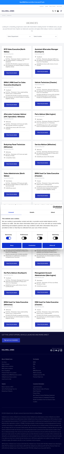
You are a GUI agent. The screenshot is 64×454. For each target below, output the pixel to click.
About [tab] (53, 212)
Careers (46, 6)
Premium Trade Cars (38, 377)
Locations (42, 6)
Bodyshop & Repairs (7, 391)
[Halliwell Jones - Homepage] (12, 11)
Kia (34, 366)
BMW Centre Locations (7, 366)
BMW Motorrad (37, 370)
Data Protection (37, 391)
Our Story (4, 362)
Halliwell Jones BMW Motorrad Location (12, 374)
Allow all (52, 245)
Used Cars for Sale (6, 379)
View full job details (11, 73)
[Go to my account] (55, 11)
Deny (11, 245)
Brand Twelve (38, 413)
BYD (34, 368)
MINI (34, 364)
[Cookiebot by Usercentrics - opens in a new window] (54, 207)
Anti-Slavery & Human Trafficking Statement (44, 395)
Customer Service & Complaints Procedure (44, 397)
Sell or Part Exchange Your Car (9, 389)
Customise (32, 245)
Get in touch (59, 6)
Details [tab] (32, 212)
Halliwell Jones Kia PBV (39, 374)
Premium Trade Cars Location (9, 372)
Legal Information (37, 387)
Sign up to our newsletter (11, 340)
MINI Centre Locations (7, 368)
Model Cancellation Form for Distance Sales (44, 399)
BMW (34, 362)
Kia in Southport (6, 370)
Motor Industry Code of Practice (41, 389)
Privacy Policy (36, 393)
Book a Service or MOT (7, 387)
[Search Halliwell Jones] (53, 11)
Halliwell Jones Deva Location (9, 377)
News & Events (52, 6)
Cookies (35, 401)
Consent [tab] (11, 212)
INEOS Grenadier (37, 372)
